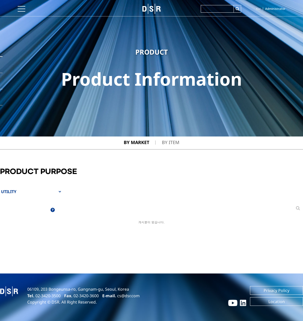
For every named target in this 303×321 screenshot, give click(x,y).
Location (276, 301)
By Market (136, 142)
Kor (258, 9)
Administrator (275, 9)
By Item (170, 142)
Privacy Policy (276, 290)
